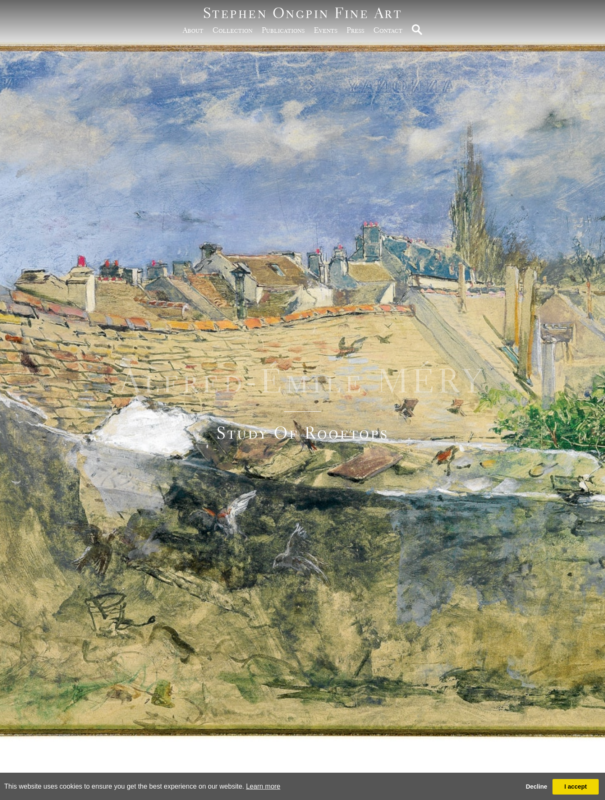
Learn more (263, 786)
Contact (388, 30)
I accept (575, 786)
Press (355, 30)
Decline (536, 786)
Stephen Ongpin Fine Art (302, 13)
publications (283, 30)
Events (325, 30)
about (193, 30)
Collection (233, 30)
